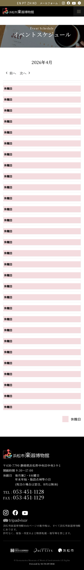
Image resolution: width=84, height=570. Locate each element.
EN (19, 3)
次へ (25, 73)
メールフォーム (49, 3)
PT (24, 3)
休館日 (8, 88)
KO (34, 3)
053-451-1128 (28, 491)
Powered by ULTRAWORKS (41, 564)
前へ (10, 73)
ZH (29, 3)
